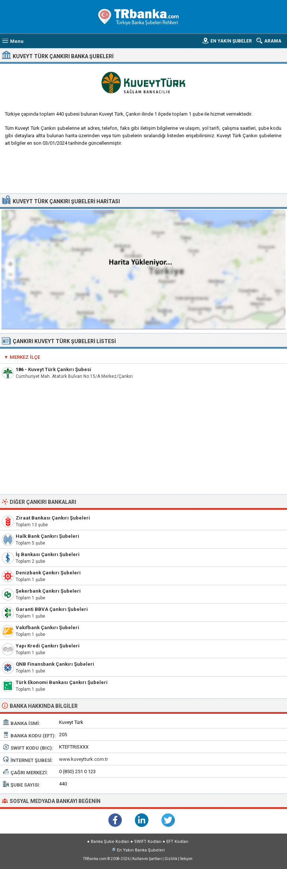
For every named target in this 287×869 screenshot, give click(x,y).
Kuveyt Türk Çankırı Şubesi (59, 369)
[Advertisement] (143, 172)
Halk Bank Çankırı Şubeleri (47, 536)
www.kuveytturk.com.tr (83, 759)
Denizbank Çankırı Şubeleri (48, 572)
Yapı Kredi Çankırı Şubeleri (48, 646)
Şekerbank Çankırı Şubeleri (48, 591)
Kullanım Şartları (147, 859)
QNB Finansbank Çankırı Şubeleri (55, 664)
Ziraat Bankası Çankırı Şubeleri (53, 518)
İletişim (186, 859)
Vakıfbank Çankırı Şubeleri (47, 627)
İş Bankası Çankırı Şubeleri (48, 554)
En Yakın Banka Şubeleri (141, 850)
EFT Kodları (177, 841)
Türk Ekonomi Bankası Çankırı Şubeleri (62, 682)
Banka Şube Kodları (110, 841)
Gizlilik (170, 859)
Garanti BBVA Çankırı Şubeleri (52, 609)
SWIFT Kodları (147, 841)
